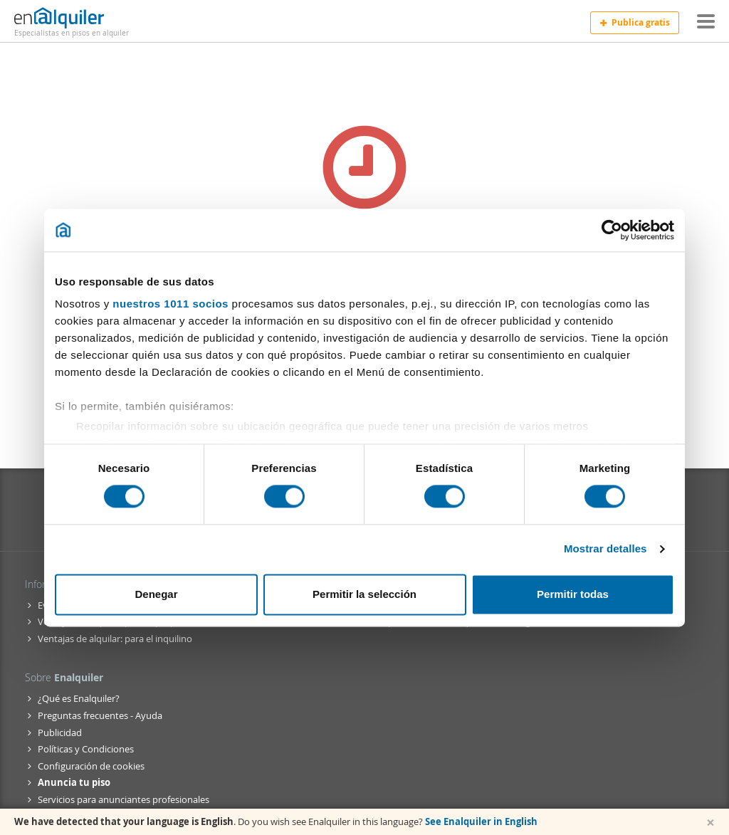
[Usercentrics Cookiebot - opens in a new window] (612, 230)
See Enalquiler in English (481, 821)
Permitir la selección (364, 594)
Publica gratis (634, 22)
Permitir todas (573, 594)
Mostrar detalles (605, 549)
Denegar (156, 594)
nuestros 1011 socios (170, 304)
